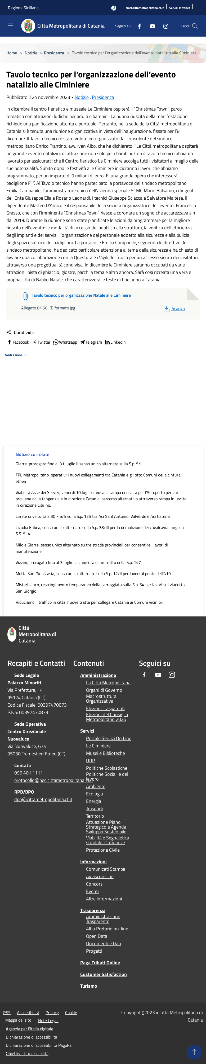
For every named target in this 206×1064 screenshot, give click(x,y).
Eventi (92, 891)
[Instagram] (163, 25)
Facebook (17, 342)
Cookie (71, 1012)
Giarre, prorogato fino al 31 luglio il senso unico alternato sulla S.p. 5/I (78, 464)
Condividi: (20, 332)
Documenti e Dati (103, 943)
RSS (7, 1012)
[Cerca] (195, 26)
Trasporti (94, 808)
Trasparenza (92, 910)
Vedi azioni (17, 355)
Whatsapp (65, 342)
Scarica (173, 308)
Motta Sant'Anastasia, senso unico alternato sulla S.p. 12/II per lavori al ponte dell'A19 (93, 573)
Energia (93, 801)
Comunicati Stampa (105, 869)
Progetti (94, 951)
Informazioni (93, 861)
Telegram (90, 342)
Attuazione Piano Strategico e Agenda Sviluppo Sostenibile (106, 827)
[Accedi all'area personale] (113, 8)
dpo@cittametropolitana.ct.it (43, 799)
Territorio (95, 816)
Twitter (41, 342)
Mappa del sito (18, 1020)
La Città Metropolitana (108, 682)
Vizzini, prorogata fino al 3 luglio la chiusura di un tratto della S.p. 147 (78, 562)
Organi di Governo (104, 690)
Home (11, 53)
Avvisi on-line (100, 876)
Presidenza (54, 53)
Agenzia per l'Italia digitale (29, 1029)
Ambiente (95, 786)
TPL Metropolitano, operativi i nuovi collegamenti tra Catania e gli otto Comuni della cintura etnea (98, 478)
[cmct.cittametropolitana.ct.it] (145, 8)
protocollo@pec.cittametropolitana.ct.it (53, 780)
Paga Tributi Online (100, 962)
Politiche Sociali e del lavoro (107, 776)
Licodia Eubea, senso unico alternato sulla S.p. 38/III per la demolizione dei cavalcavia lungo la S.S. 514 (100, 530)
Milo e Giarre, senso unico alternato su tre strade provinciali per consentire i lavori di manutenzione (92, 548)
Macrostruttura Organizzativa (101, 698)
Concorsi (95, 884)
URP (90, 760)
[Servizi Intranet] (179, 8)
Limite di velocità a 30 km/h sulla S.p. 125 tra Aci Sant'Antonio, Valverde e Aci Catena (93, 516)
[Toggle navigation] (10, 25)
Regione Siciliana (23, 8)
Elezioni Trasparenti (105, 708)
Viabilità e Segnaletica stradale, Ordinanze (107, 840)
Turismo (88, 985)
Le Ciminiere (98, 745)
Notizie (31, 53)
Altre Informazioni (104, 898)
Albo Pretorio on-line (107, 928)
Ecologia (94, 793)
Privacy (52, 1012)
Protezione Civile (103, 850)
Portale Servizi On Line (108, 738)
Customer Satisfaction (103, 974)
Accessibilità (28, 1012)
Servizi (87, 730)
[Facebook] (137, 25)
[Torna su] (194, 1052)
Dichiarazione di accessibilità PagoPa (38, 1045)
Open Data (96, 936)
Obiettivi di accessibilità (27, 1053)
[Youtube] (150, 25)
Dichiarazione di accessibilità (31, 1037)
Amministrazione (98, 675)
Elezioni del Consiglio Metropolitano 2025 (107, 717)
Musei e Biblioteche (105, 753)
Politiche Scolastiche (106, 768)
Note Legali (48, 1020)
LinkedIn (115, 342)
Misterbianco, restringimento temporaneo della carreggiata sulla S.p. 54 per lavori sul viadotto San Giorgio (100, 587)
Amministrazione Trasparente (103, 919)
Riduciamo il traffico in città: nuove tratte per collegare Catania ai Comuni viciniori (89, 602)
